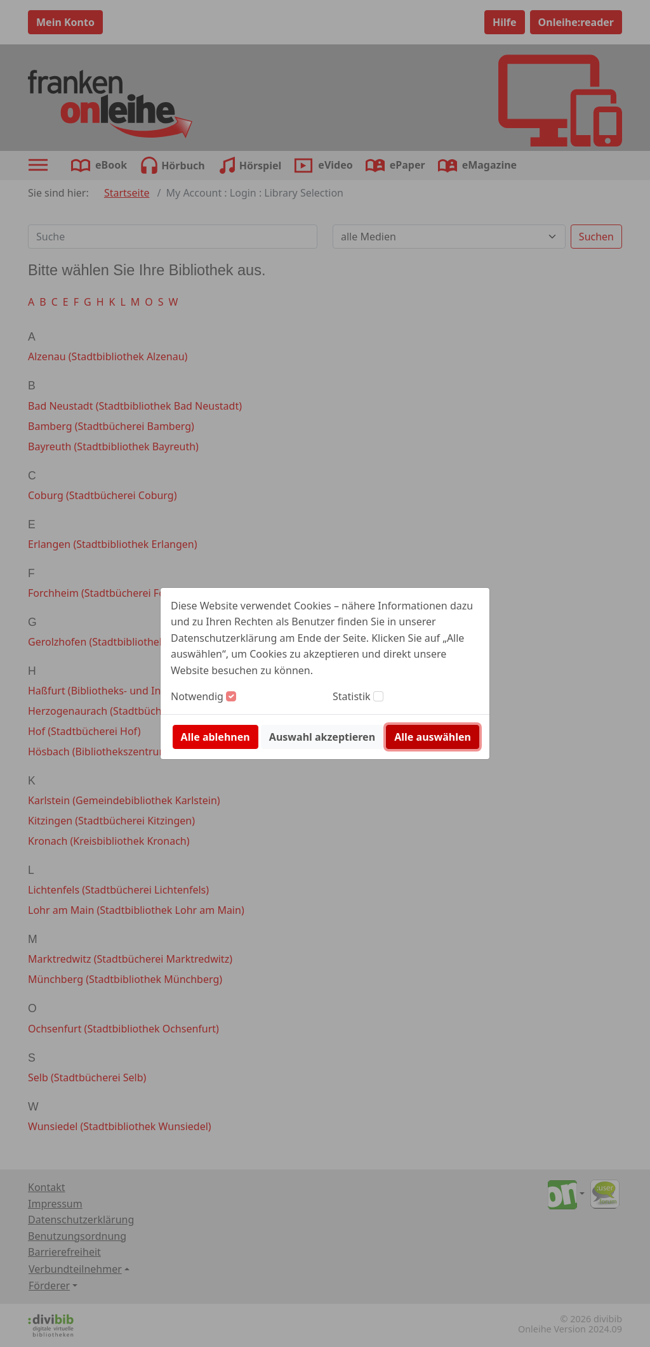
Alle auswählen (432, 737)
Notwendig (197, 696)
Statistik (352, 696)
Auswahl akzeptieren (322, 737)
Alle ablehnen (215, 737)
